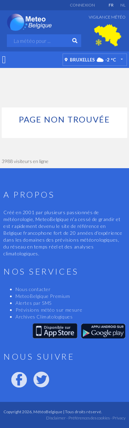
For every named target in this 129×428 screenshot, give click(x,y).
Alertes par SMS (33, 303)
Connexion (82, 5)
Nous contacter (33, 289)
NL (123, 5)
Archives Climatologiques (44, 317)
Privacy (119, 417)
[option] (107, 35)
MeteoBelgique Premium (42, 296)
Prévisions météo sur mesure (48, 310)
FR (111, 5)
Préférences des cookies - (90, 417)
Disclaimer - (57, 417)
